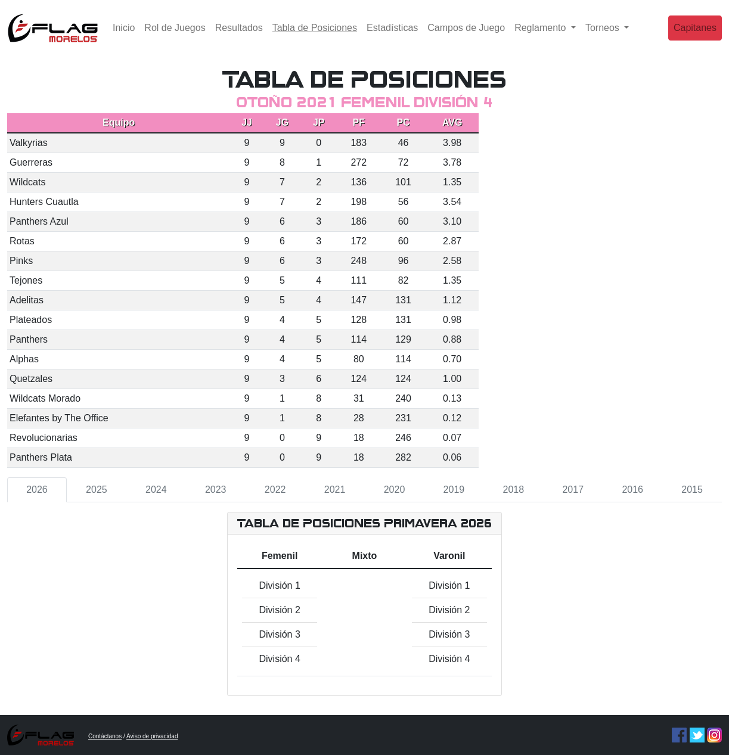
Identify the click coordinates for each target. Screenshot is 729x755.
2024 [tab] (156, 489)
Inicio (124, 32)
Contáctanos (105, 736)
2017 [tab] (573, 489)
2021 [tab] (335, 489)
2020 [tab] (394, 489)
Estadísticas (392, 32)
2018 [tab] (514, 489)
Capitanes (695, 32)
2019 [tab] (454, 489)
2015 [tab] (692, 489)
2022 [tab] (275, 489)
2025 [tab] (96, 489)
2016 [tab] (632, 489)
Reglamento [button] (541, 32)
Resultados (239, 32)
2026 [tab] (37, 489)
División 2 (279, 610)
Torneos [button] (603, 32)
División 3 (279, 634)
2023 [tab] (216, 489)
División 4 (279, 659)
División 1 (279, 585)
